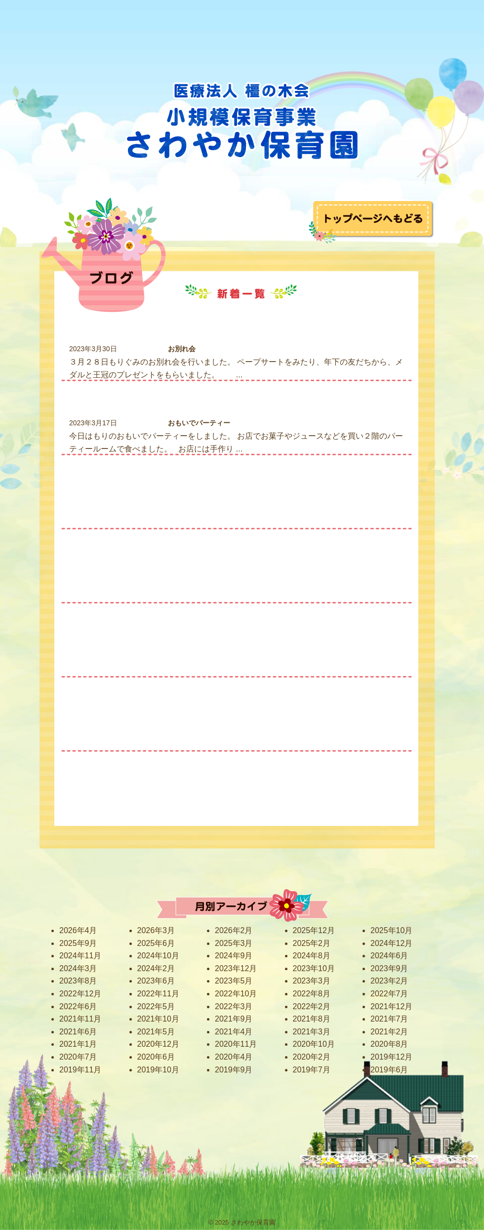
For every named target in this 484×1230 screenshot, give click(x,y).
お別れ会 (182, 349)
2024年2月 (156, 968)
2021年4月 (234, 1031)
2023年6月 (156, 981)
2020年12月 (158, 1044)
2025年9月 (78, 943)
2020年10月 (314, 1044)
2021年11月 (80, 1019)
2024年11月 (80, 955)
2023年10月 (314, 968)
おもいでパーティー (199, 423)
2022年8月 (312, 993)
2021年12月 (391, 1006)
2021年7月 (389, 1019)
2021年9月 (234, 1019)
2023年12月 (236, 968)
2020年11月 (236, 1044)
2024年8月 (312, 955)
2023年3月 (312, 981)
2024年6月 (389, 955)
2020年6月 (156, 1057)
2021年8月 (312, 1019)
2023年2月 (389, 981)
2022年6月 (78, 1006)
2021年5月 (156, 1031)
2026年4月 (78, 930)
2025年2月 (312, 943)
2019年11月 (80, 1070)
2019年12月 (391, 1057)
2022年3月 (234, 1006)
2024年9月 (234, 955)
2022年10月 (236, 993)
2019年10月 (158, 1070)
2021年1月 (78, 1044)
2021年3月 (312, 1031)
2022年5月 (156, 1006)
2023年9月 (389, 968)
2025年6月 (156, 943)
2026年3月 (156, 930)
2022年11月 (158, 993)
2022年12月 (80, 993)
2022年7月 (389, 993)
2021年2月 (389, 1031)
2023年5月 (234, 981)
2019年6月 (389, 1070)
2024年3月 (78, 968)
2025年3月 (234, 943)
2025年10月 (391, 930)
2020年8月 (389, 1044)
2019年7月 (312, 1070)
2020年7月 (78, 1057)
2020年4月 (234, 1057)
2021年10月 (158, 1019)
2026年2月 (234, 930)
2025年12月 (314, 930)
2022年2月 (312, 1006)
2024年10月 (158, 955)
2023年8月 (78, 981)
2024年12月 (391, 943)
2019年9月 (234, 1070)
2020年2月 (312, 1057)
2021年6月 (78, 1031)
